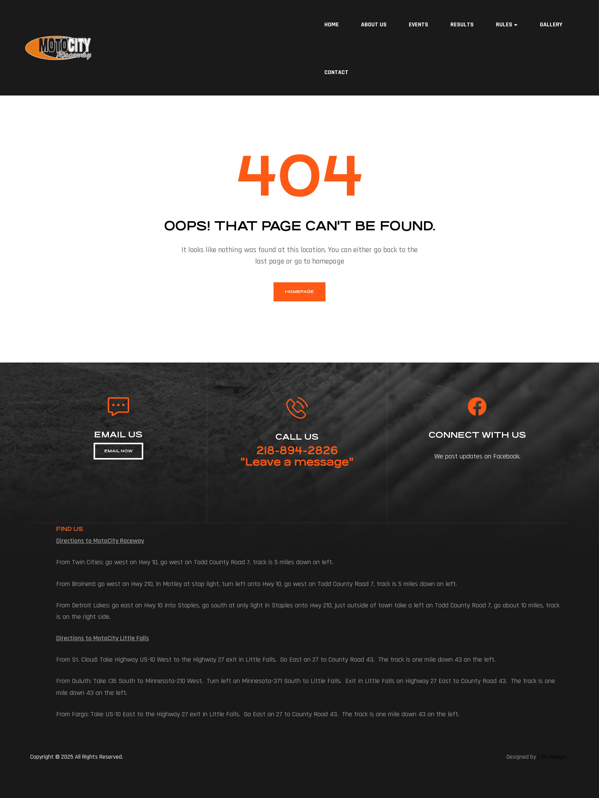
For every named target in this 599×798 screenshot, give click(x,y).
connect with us (477, 435)
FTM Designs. (553, 757)
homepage (299, 291)
